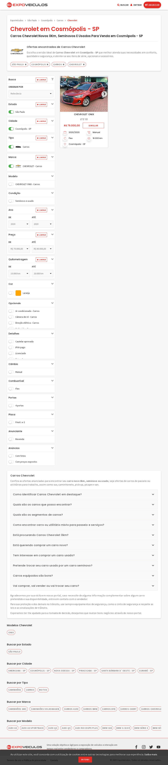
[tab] (31, 79)
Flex (17, 388)
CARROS (30, 689)
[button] (52, 79)
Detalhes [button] (14, 333)
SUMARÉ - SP (146, 670)
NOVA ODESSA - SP (64, 670)
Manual (18, 371)
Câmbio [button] (13, 364)
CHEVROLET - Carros (32, 166)
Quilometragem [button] (18, 259)
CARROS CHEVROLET (152, 708)
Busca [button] (12, 79)
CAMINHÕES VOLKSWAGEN (45, 708)
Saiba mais (150, 754)
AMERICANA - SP (17, 670)
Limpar (41, 79)
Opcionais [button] (15, 303)
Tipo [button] (11, 137)
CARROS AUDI (71, 708)
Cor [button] (11, 284)
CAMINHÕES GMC (17, 708)
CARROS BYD (109, 708)
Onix (11, 632)
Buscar (122, 4)
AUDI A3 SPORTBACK (32, 727)
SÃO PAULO (14, 651)
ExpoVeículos (16, 20)
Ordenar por (16, 86)
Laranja (26, 292)
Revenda (19, 439)
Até (34, 217)
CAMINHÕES (14, 689)
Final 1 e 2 (20, 422)
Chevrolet (72, 20)
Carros (60, 20)
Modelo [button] (13, 176)
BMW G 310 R (123, 727)
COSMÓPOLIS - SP (40, 670)
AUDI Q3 (52, 727)
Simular (93, 125)
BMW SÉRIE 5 (159, 727)
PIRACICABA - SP (88, 670)
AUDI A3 (12, 727)
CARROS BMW (90, 708)
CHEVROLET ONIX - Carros (27, 184)
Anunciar (152, 4)
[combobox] (31, 93)
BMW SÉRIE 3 (141, 727)
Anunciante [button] (15, 431)
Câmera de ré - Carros (26, 316)
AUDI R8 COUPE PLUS (86, 727)
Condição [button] (14, 193)
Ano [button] (11, 210)
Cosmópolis (47, 20)
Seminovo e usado (24, 200)
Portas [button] (12, 397)
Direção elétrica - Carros (27, 322)
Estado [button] (13, 104)
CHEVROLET (77, 64)
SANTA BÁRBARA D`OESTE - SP (118, 670)
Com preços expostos (26, 461)
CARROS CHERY (128, 708)
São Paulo (32, 20)
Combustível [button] (16, 381)
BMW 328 (107, 727)
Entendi (85, 759)
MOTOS (43, 689)
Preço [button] (12, 234)
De (10, 217)
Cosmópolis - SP (23, 128)
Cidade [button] (13, 121)
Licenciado (20, 353)
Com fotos (20, 455)
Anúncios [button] (14, 448)
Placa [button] (12, 414)
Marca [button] (12, 157)
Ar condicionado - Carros (27, 311)
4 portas (19, 405)
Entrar (136, 4)
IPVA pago (20, 347)
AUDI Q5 (66, 727)
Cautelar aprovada (24, 341)
